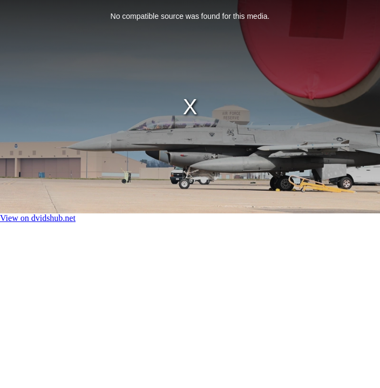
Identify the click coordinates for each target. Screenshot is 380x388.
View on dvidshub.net (38, 218)
